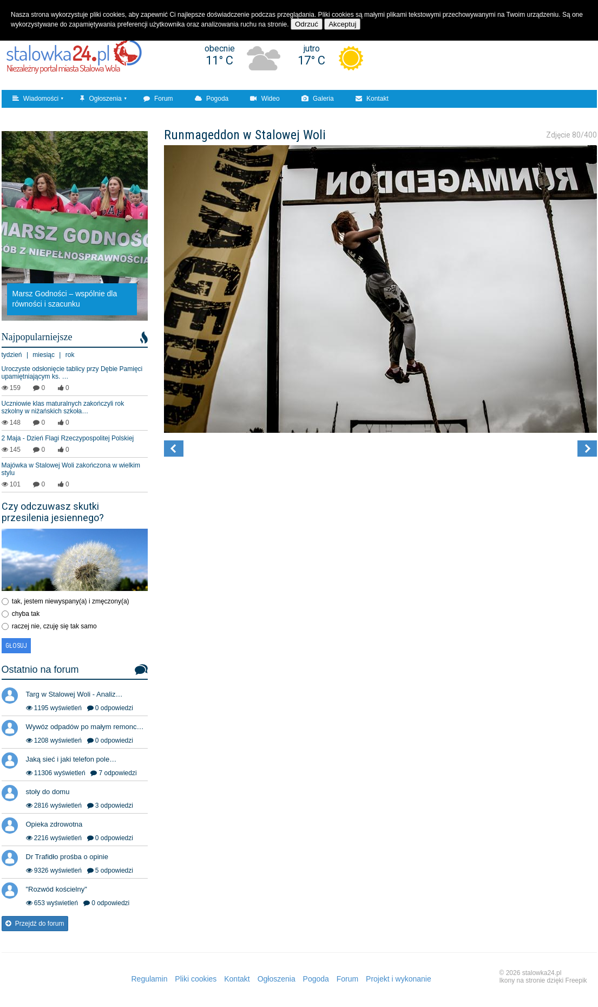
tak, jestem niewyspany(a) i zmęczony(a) (70, 601)
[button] (173, 448)
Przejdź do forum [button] (34, 923)
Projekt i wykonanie (398, 978)
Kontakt (372, 98)
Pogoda (212, 98)
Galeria (317, 98)
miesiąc (43, 355)
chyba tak (26, 614)
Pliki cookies (195, 978)
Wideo (264, 98)
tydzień (12, 355)
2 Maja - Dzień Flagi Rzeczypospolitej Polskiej (68, 438)
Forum (158, 98)
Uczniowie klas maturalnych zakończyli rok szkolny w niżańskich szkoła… (63, 407)
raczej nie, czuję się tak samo (54, 626)
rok (70, 355)
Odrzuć (306, 24)
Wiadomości (35, 98)
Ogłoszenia (100, 98)
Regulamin (150, 978)
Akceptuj (342, 24)
